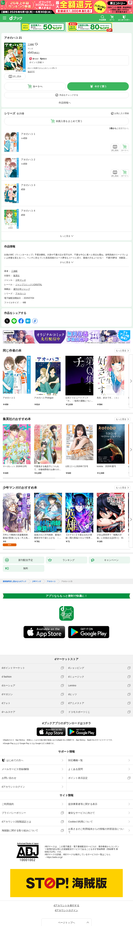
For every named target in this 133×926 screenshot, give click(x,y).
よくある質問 (75, 769)
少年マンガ (20, 280)
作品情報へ (65, 102)
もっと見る (121, 350)
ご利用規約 (8, 804)
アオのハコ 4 (28, 210)
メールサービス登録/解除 (15, 769)
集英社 (16, 275)
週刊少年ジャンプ (21, 289)
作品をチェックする (68, 95)
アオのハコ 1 (28, 134)
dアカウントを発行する (66, 905)
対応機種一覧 (75, 760)
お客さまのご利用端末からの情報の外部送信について (96, 830)
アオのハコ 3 (28, 185)
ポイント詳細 (35, 62)
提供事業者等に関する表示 (82, 804)
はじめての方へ (12, 760)
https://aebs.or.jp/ (55, 857)
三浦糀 (31, 44)
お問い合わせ (9, 778)
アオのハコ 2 (28, 159)
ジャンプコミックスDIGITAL (28, 284)
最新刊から (123, 128)
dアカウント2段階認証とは (16, 821)
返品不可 (31, 72)
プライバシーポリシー (14, 812)
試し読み (17, 76)
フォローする (36, 44)
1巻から (113, 128)
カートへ (37, 86)
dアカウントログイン (13, 786)
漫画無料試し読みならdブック (14, 581)
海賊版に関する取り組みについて (20, 830)
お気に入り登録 (121, 113)
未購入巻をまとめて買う (69, 121)
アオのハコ (20, 293)
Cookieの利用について (80, 821)
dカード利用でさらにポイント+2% (41, 68)
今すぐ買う (101, 86)
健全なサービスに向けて (81, 812)
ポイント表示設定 (78, 778)
